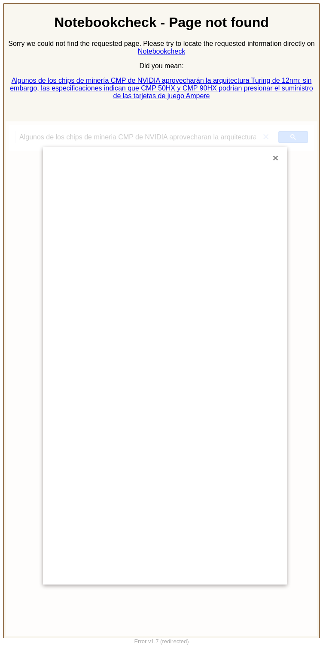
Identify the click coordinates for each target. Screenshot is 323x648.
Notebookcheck (161, 51)
